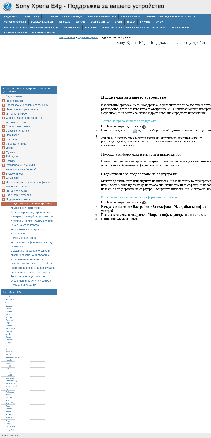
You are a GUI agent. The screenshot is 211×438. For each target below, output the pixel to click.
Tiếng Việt (9, 430)
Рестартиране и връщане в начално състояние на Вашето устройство (33, 270)
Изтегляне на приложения (102, 17)
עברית (7, 345)
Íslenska (8, 360)
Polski (7, 389)
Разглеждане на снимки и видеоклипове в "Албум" (31, 27)
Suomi (8, 337)
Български (9, 299)
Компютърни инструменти (26, 207)
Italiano (8, 363)
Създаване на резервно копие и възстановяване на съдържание (30, 252)
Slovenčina (10, 400)
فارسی (8, 334)
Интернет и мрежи (130, 17)
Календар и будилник (15, 32)
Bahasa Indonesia (12, 357)
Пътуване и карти (180, 27)
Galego (8, 343)
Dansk (8, 314)
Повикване (64, 22)
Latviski (8, 375)
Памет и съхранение (23, 237)
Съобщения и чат (100, 22)
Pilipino (8, 421)
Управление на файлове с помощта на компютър (32, 244)
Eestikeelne (10, 328)
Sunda (8, 411)
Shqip (7, 406)
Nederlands (10, 383)
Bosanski (9, 306)
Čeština (8, 312)
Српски (8, 409)
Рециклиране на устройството (29, 276)
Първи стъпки (31, 17)
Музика (131, 22)
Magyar (8, 354)
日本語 (8, 366)
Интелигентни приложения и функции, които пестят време (133, 27)
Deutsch (8, 317)
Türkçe (8, 424)
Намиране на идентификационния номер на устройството (32, 222)
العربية (7, 296)
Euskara (8, 331)
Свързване (91, 27)
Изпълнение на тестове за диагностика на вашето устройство (32, 261)
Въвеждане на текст (42, 22)
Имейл (118, 22)
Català (8, 309)
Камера (159, 22)
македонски (10, 378)
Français (9, 340)
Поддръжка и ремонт (43, 32)
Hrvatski (8, 352)
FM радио (145, 22)
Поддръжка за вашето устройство (31, 203)
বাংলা (7, 302)
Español (8, 326)
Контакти (81, 22)
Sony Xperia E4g (7, 7)
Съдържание (11, 17)
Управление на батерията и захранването (27, 231)
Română (8, 395)
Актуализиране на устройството (30, 212)
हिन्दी (7, 349)
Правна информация (23, 285)
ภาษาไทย (9, 418)
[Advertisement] (86, 63)
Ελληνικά (9, 320)
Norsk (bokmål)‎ (11, 386)
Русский (8, 397)
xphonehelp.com (14, 435)
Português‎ (9, 392)
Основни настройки (15, 22)
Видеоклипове (72, 27)
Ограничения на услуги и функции (31, 280)
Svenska (9, 414)
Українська (10, 426)
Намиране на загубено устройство (32, 216)
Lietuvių (8, 372)
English (8, 323)
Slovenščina (10, 403)
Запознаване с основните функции (63, 17)
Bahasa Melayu (11, 381)
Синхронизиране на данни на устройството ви (171, 17)
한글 (7, 369)
